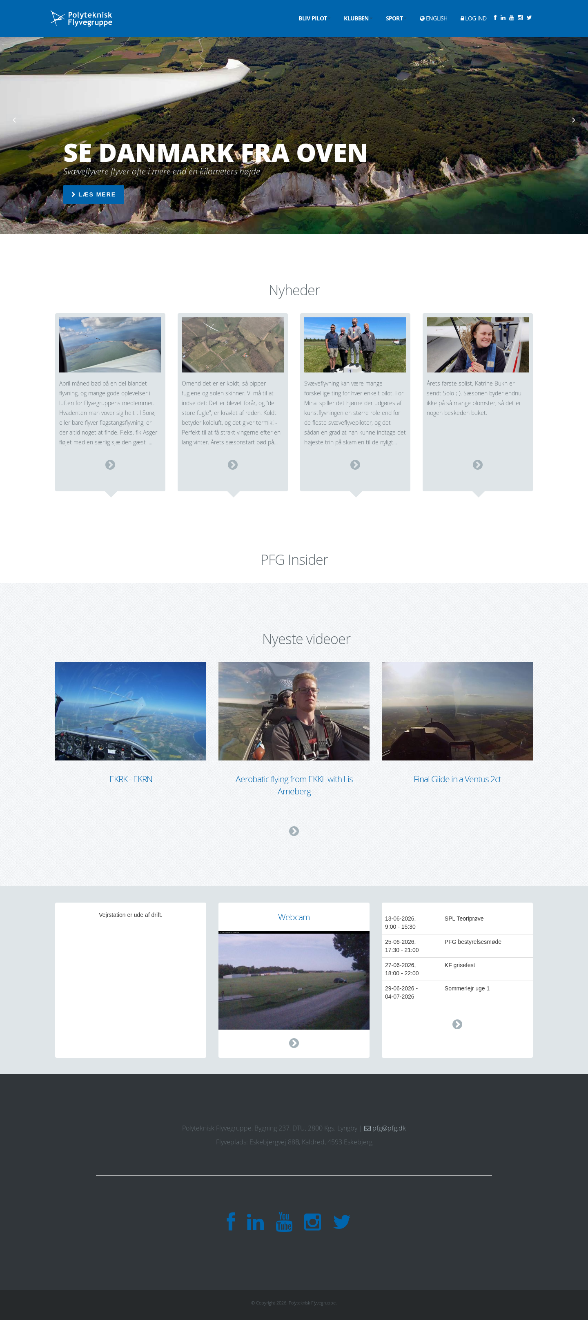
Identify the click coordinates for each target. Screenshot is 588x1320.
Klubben (358, 18)
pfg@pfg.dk (385, 1128)
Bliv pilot (314, 18)
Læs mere (93, 195)
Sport (396, 18)
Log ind (474, 18)
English (434, 18)
